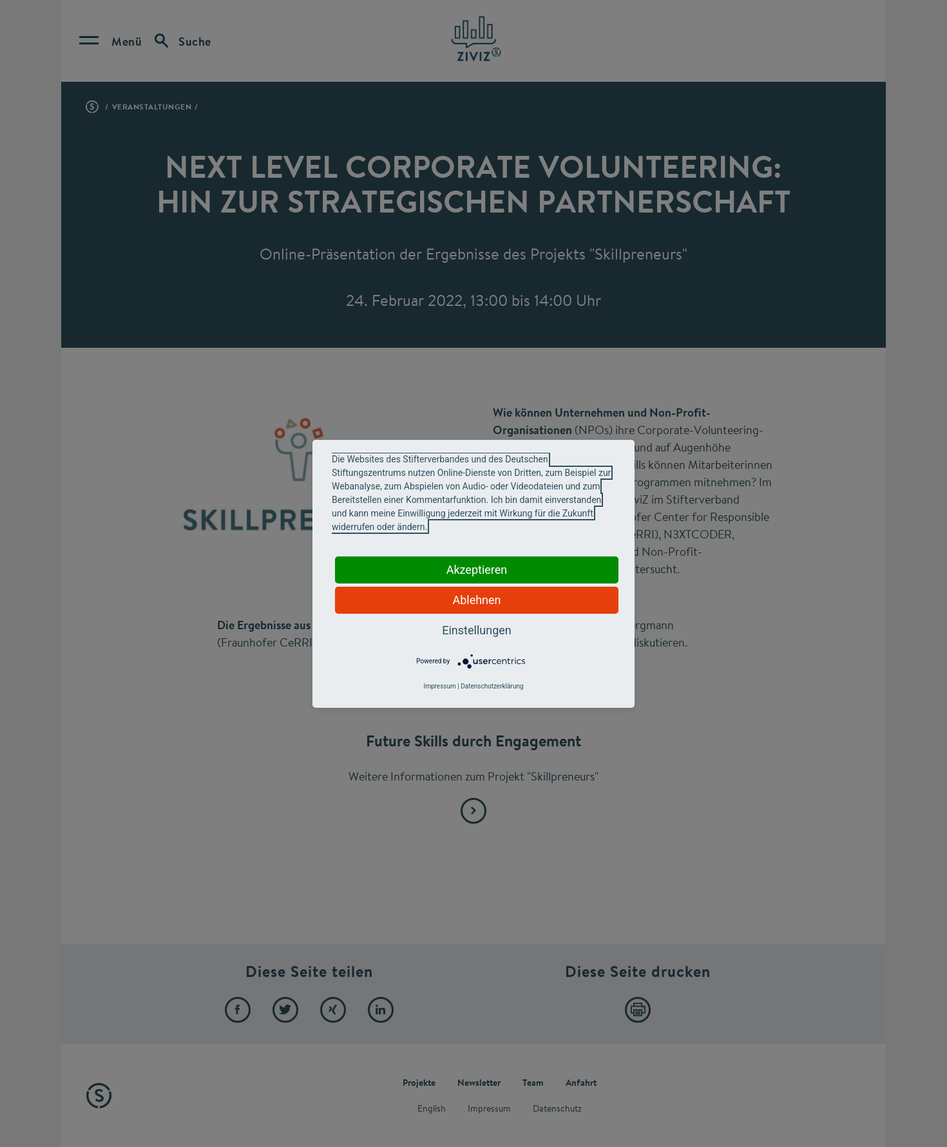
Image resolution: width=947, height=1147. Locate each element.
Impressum (439, 686)
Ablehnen (476, 600)
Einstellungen (476, 630)
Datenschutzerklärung (492, 686)
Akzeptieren (477, 569)
